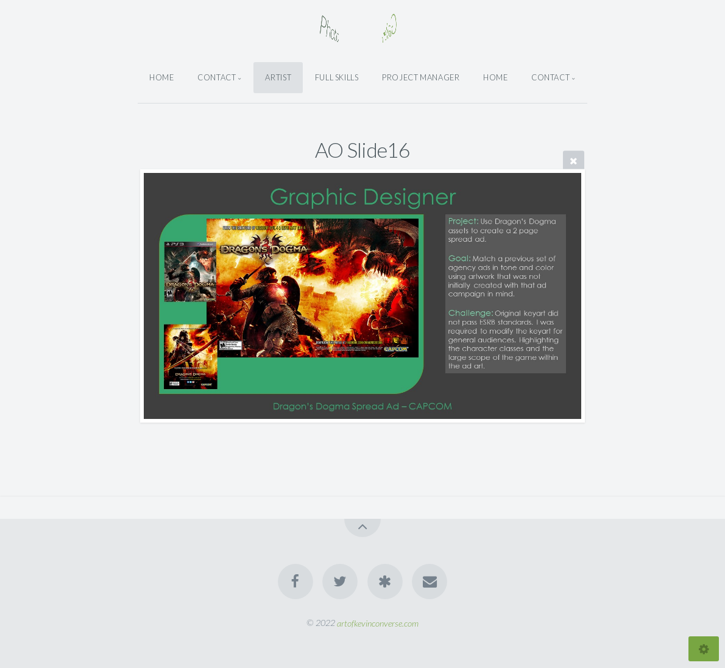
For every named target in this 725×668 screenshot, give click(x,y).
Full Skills (337, 77)
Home (161, 77)
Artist (278, 77)
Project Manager (421, 77)
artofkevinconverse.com (378, 622)
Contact (216, 77)
